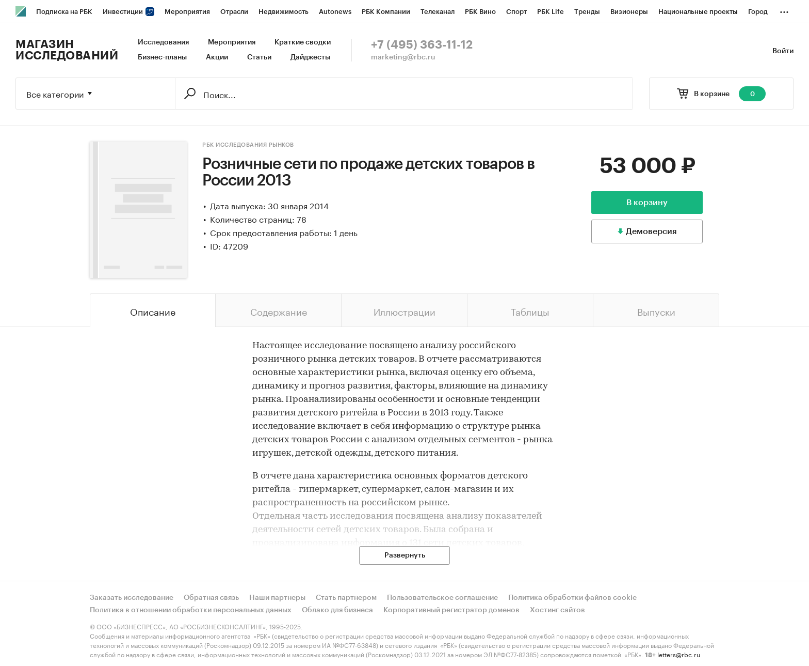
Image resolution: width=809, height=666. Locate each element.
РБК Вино (480, 11)
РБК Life (550, 11)
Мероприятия (187, 11)
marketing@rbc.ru (403, 57)
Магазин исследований (66, 50)
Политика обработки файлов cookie (572, 597)
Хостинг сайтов (557, 610)
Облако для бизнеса (337, 610)
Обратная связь (211, 597)
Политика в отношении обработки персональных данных (191, 610)
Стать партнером (346, 597)
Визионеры (629, 11)
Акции (217, 57)
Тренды (587, 11)
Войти (783, 51)
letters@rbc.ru (678, 654)
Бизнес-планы (162, 57)
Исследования (163, 42)
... (784, 10)
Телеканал (437, 11)
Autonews (335, 11)
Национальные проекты (698, 11)
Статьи (259, 57)
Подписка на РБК (64, 11)
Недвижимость (283, 11)
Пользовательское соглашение (442, 597)
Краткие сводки (302, 42)
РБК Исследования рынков (248, 145)
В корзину (647, 202)
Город (758, 11)
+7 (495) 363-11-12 (422, 45)
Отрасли (234, 11)
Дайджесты (310, 57)
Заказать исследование (131, 597)
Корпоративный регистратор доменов (451, 610)
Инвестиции (128, 11)
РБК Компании (386, 11)
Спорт (516, 11)
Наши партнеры (277, 597)
